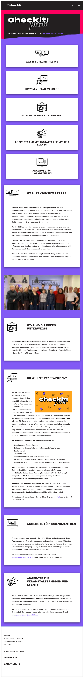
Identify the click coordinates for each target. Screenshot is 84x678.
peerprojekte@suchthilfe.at (53, 33)
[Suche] (72, 6)
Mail (58, 497)
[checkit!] (14, 5)
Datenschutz (12, 664)
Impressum (10, 657)
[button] (79, 5)
